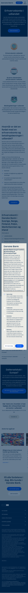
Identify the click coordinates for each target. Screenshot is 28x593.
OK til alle (19, 346)
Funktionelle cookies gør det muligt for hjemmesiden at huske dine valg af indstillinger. (15, 310)
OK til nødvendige (9, 346)
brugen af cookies (8, 280)
